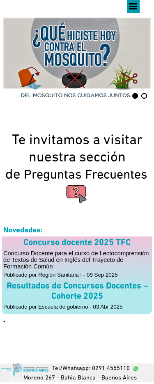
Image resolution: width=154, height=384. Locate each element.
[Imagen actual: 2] (144, 95)
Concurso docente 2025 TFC (77, 243)
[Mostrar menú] (133, 6)
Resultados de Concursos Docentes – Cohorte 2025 (77, 291)
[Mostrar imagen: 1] (135, 95)
